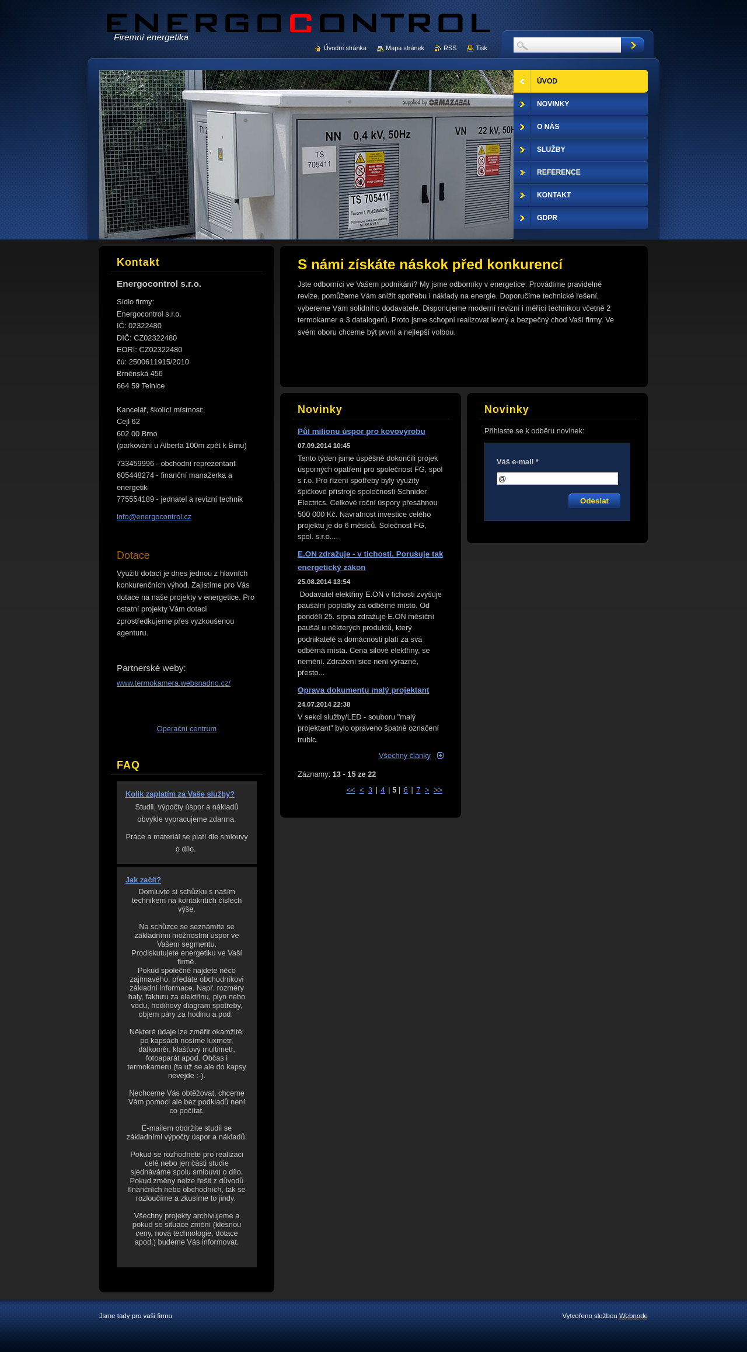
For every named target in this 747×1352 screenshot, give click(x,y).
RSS (450, 47)
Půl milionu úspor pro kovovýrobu (361, 431)
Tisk (481, 47)
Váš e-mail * (518, 461)
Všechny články (405, 755)
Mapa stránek (405, 47)
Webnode (633, 1315)
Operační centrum (187, 728)
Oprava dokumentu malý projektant (364, 690)
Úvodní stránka (345, 47)
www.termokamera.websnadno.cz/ (174, 683)
